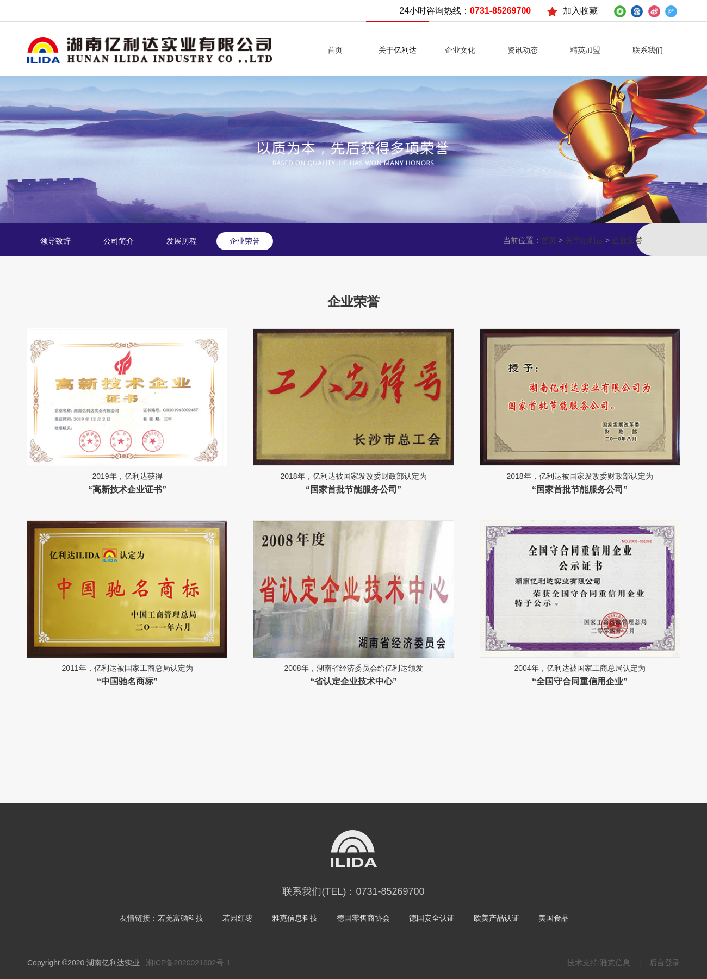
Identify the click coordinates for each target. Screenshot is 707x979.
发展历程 (181, 240)
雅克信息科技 (295, 918)
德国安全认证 (432, 918)
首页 (548, 240)
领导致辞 (55, 240)
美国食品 (553, 918)
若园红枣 (237, 918)
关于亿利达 (584, 240)
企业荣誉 (245, 240)
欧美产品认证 (496, 918)
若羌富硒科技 (180, 918)
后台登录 (660, 962)
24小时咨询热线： (465, 10)
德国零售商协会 (363, 918)
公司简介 (118, 240)
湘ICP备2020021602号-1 (188, 962)
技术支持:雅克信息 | (604, 962)
